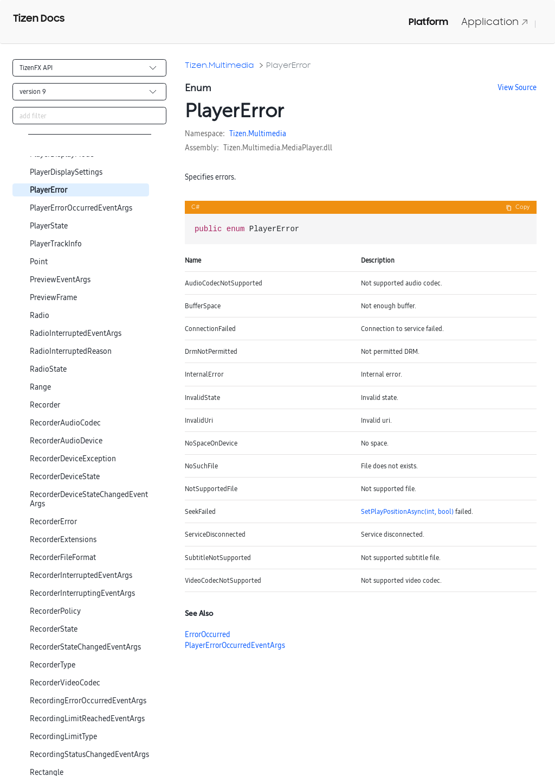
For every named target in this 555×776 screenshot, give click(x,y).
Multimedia (267, 133)
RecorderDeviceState (65, 476)
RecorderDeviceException (73, 458)
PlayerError (48, 190)
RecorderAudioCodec (65, 423)
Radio (39, 315)
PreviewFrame (53, 297)
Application (494, 21)
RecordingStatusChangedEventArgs (89, 754)
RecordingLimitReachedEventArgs (87, 718)
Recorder (45, 405)
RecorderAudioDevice (66, 441)
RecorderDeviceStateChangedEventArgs (89, 499)
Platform (428, 22)
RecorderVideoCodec (65, 683)
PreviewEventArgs (60, 279)
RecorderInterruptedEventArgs (81, 575)
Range (40, 387)
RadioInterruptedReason (71, 351)
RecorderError (53, 521)
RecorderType (52, 665)
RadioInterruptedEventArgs (75, 333)
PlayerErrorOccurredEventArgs (81, 208)
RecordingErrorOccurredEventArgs (88, 700)
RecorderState (54, 629)
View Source (517, 87)
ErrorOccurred (207, 634)
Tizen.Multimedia (219, 65)
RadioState (48, 369)
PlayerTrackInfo (56, 244)
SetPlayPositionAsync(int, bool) (407, 511)
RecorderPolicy (55, 611)
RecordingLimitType (63, 736)
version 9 (33, 91)
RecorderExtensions (63, 539)
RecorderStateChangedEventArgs (85, 647)
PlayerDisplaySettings (66, 172)
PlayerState (49, 226)
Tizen (238, 133)
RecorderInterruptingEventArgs (82, 593)
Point (39, 261)
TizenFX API (36, 67)
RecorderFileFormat (63, 557)
